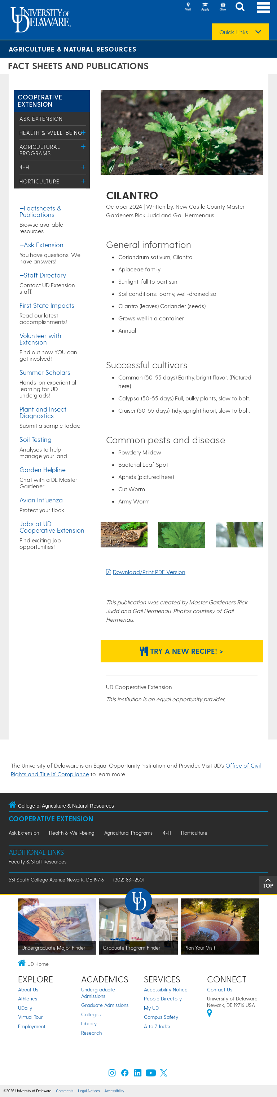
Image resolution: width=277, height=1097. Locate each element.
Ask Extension (41, 118)
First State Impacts (46, 305)
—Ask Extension (41, 244)
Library (89, 1023)
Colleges (91, 1014)
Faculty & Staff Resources (37, 861)
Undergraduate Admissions (98, 992)
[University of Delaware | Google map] (209, 1014)
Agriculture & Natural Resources (72, 49)
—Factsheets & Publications (40, 211)
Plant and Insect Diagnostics (42, 412)
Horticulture (39, 181)
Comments (64, 1091)
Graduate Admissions (104, 1005)
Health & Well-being (51, 132)
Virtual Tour (30, 1017)
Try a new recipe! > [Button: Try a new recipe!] (181, 651)
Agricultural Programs (39, 149)
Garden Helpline (42, 469)
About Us (28, 989)
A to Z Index (157, 1026)
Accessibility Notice (166, 989)
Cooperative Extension (40, 100)
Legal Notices (89, 1091)
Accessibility (114, 1091)
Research (91, 1033)
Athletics (27, 998)
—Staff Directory (42, 275)
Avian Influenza (41, 499)
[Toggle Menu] (83, 132)
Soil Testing (35, 439)
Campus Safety (161, 1017)
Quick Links (233, 32)
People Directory (163, 998)
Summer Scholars (44, 372)
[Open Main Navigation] (263, 7)
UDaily (25, 1008)
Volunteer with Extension (40, 339)
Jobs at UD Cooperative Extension (51, 527)
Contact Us (219, 989)
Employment (31, 1026)
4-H (24, 167)
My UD (151, 1008)
